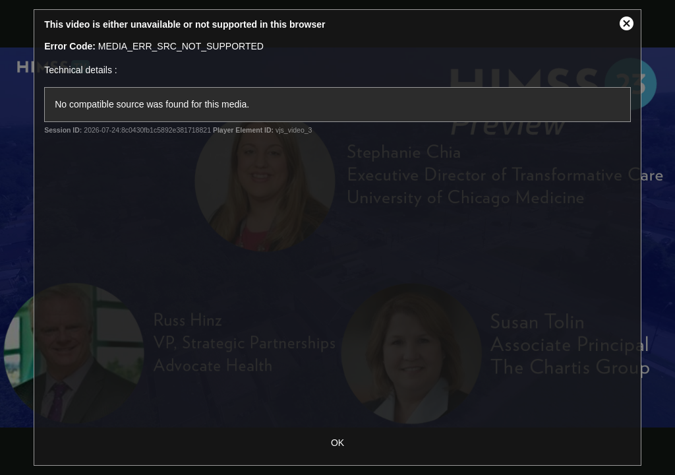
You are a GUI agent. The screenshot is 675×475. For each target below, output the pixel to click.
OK (337, 442)
